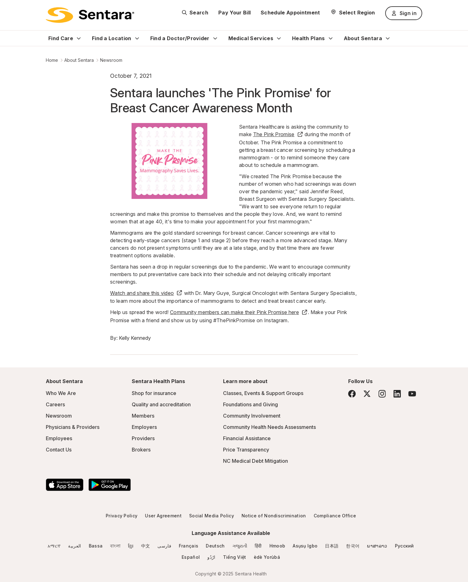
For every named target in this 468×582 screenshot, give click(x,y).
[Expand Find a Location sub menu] (137, 38)
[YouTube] (412, 394)
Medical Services (250, 38)
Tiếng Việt (234, 557)
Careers (55, 404)
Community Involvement (251, 416)
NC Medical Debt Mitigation (255, 461)
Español (191, 557)
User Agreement (163, 515)
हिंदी (258, 545)
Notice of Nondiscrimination (274, 515)
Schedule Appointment (290, 12)
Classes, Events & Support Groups (263, 393)
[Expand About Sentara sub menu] (388, 38)
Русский (404, 545)
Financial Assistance (247, 438)
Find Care (60, 38)
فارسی (164, 545)
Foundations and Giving (250, 404)
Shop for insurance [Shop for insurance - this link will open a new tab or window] (154, 393)
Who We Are (61, 393)
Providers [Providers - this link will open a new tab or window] (143, 438)
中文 (145, 545)
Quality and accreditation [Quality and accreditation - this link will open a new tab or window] (161, 404)
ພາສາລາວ (377, 545)
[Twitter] (367, 394)
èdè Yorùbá (267, 557)
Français (189, 545)
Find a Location (111, 38)
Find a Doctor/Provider (180, 38)
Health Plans (308, 38)
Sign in (404, 13)
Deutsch (215, 545)
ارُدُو (211, 557)
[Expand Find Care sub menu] (79, 38)
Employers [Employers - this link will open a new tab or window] (144, 427)
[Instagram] (382, 393)
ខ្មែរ (131, 545)
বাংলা (115, 545)
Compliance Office (335, 515)
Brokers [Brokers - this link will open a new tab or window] (141, 449)
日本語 (331, 545)
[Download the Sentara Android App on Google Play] (109, 484)
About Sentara (363, 38)
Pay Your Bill (234, 12)
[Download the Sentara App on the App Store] (64, 484)
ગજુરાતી (239, 545)
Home (52, 60)
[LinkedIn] (397, 393)
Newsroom (111, 60)
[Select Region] (352, 12)
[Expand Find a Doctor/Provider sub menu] (215, 38)
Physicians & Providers (72, 427)
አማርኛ (54, 545)
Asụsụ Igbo (305, 545)
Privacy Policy (121, 515)
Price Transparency (246, 449)
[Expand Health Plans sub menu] (330, 38)
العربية (74, 545)
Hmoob (277, 545)
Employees (59, 438)
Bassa (96, 545)
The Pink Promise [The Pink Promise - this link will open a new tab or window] (278, 134)
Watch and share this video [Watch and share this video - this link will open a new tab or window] (146, 293)
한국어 (352, 545)
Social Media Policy (211, 515)
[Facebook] (352, 394)
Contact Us (59, 449)
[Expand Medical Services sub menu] (279, 38)
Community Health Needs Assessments (269, 427)
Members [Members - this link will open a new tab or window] (143, 416)
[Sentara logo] (90, 15)
